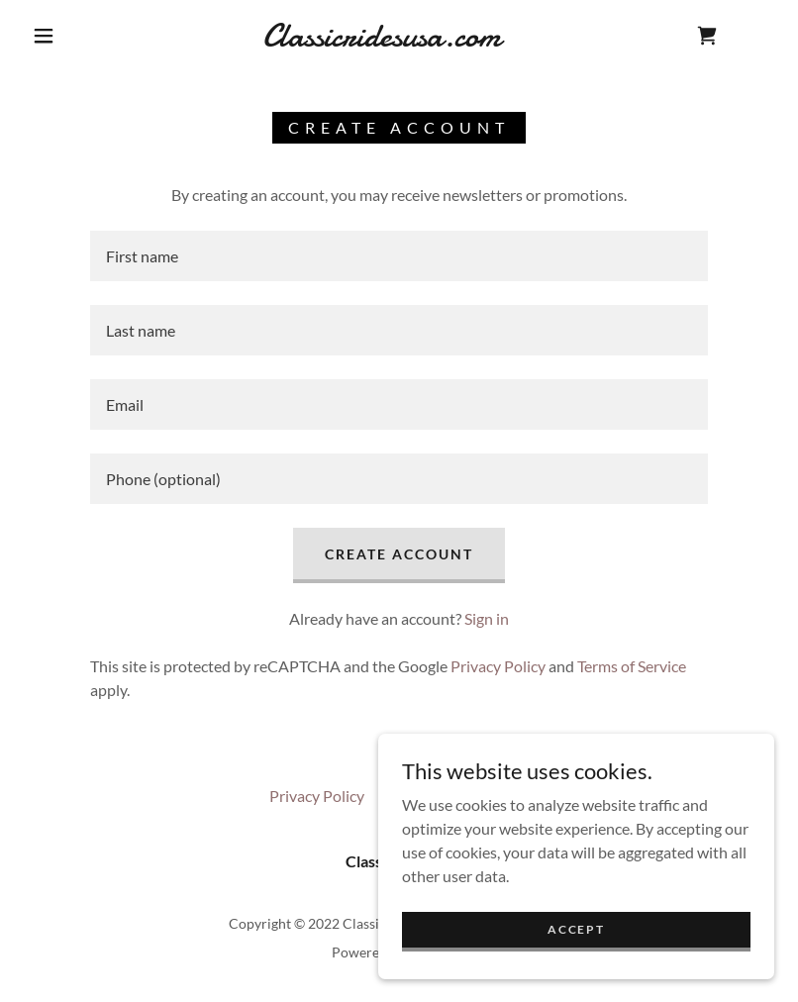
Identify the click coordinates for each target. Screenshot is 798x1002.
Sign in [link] (486, 618)
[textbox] (399, 256)
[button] (43, 35)
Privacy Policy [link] (498, 665)
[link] (381, 40)
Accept (576, 929)
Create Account (399, 554)
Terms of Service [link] (631, 665)
